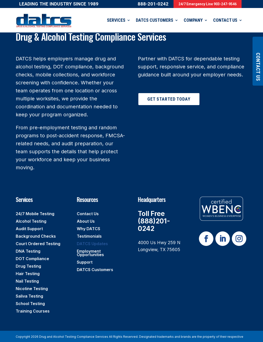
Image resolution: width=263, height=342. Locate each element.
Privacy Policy (38, 337)
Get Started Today (168, 91)
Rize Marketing (81, 337)
